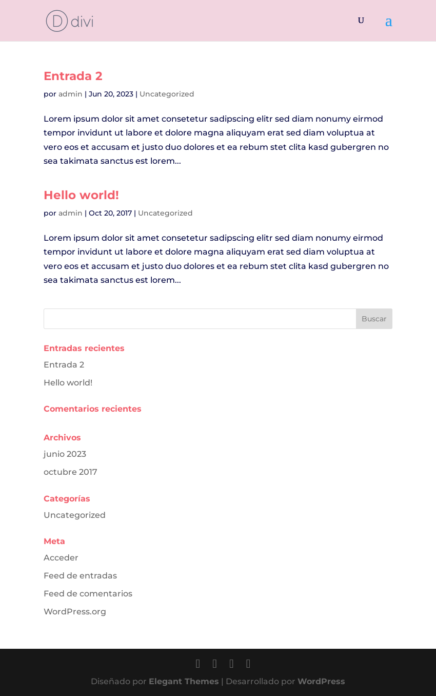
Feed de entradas (80, 576)
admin (70, 94)
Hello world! (81, 195)
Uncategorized (167, 94)
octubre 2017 (70, 472)
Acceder (61, 558)
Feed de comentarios (88, 593)
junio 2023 (65, 454)
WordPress (321, 681)
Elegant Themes (184, 681)
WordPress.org (75, 611)
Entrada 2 (73, 76)
